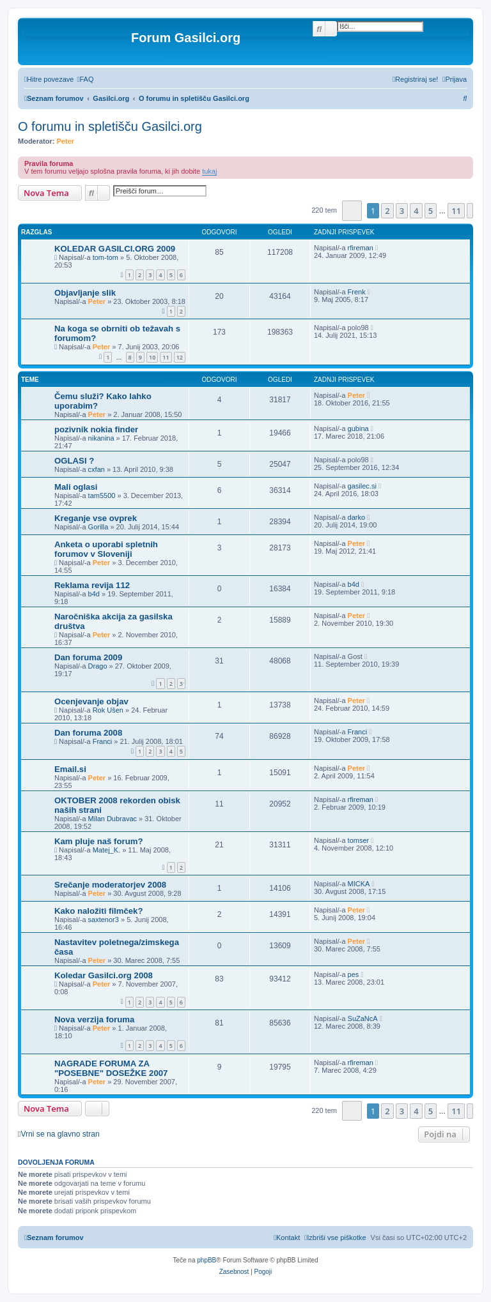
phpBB (206, 1260)
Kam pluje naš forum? (98, 841)
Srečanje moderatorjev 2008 (110, 884)
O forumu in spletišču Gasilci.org (110, 126)
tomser (359, 840)
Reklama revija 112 (92, 585)
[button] (352, 210)
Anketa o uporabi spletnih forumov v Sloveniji (106, 549)
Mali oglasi (75, 487)
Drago (97, 666)
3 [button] (402, 210)
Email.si (70, 769)
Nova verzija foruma (94, 1019)
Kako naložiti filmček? (98, 911)
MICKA (359, 884)
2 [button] (387, 210)
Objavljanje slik (85, 293)
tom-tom (105, 257)
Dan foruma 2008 (88, 733)
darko (357, 517)
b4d (94, 594)
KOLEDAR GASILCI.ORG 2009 (114, 249)
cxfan (96, 469)
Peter (66, 141)
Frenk (357, 292)
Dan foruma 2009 (88, 657)
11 (165, 357)
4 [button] (416, 210)
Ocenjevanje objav (91, 701)
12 (179, 357)
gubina (358, 428)
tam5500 (102, 495)
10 (152, 357)
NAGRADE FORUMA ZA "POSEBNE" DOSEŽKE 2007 (111, 1068)
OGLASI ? (74, 461)
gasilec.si (362, 486)
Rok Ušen (108, 710)
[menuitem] (85, 79)
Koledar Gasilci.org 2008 (103, 975)
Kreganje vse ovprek (95, 518)
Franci (103, 741)
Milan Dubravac (112, 818)
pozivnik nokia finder (96, 429)
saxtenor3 (103, 919)
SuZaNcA (363, 1018)
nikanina (101, 438)
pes (353, 974)
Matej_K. (106, 850)
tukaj (209, 171)
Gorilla (98, 527)
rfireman (360, 248)
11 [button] (456, 210)
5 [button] (430, 210)
